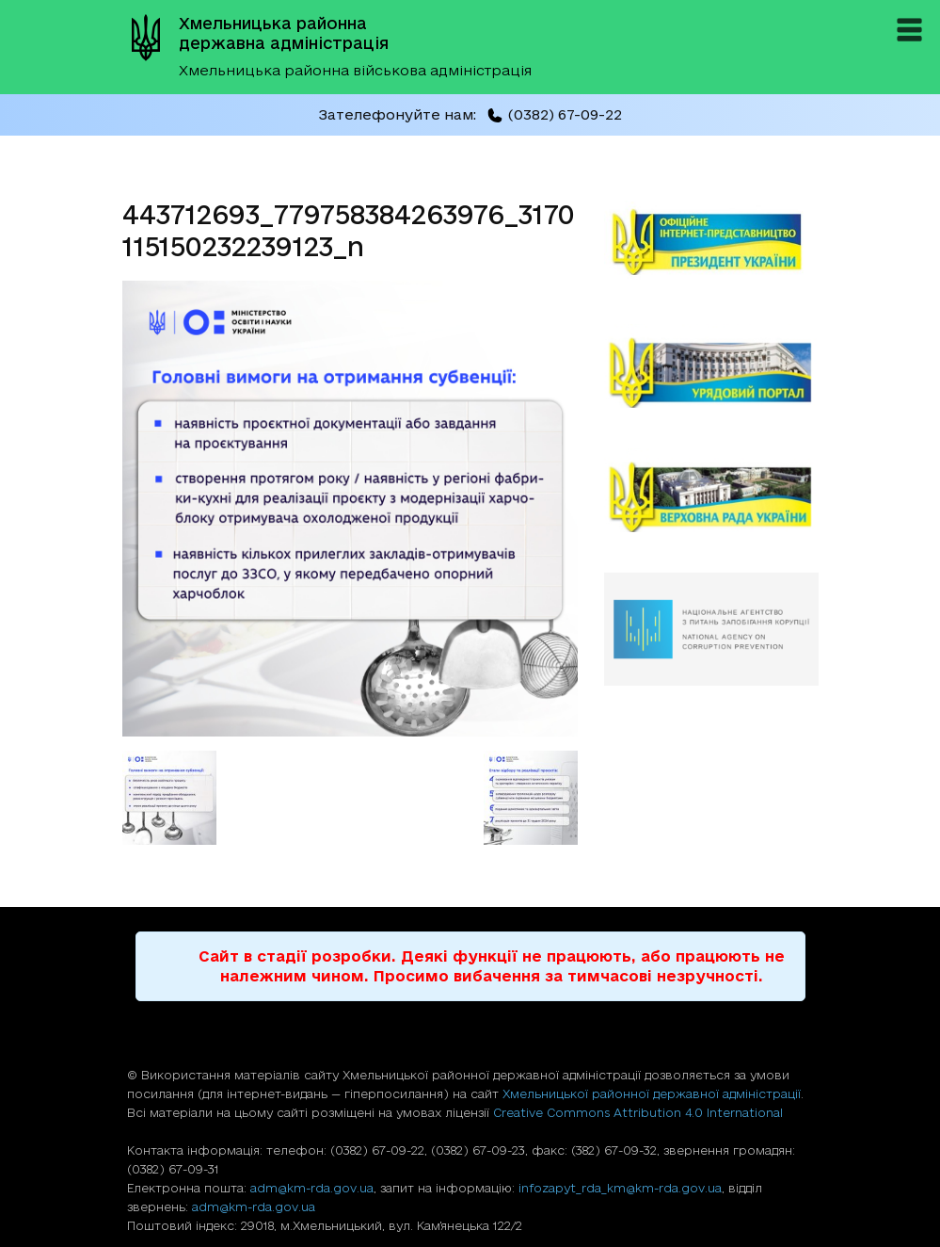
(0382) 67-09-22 (554, 114)
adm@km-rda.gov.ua (312, 1187)
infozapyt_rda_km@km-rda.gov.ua (620, 1187)
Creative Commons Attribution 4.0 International (638, 1112)
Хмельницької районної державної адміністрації (651, 1093)
